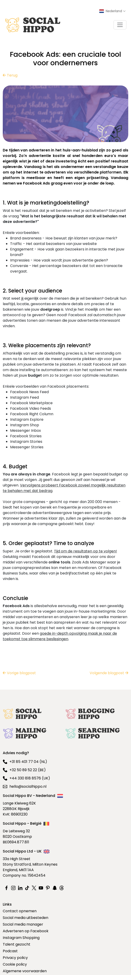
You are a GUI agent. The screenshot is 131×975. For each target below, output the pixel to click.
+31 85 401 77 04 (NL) (25, 761)
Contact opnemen (20, 911)
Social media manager (23, 924)
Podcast (10, 951)
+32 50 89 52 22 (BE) (24, 770)
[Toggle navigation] (120, 24)
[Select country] (112, 11)
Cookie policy (15, 964)
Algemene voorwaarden (25, 971)
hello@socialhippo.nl (24, 786)
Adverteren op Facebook (25, 931)
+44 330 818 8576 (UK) (26, 778)
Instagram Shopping (21, 937)
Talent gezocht (16, 944)
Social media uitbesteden (25, 917)
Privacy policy (15, 957)
